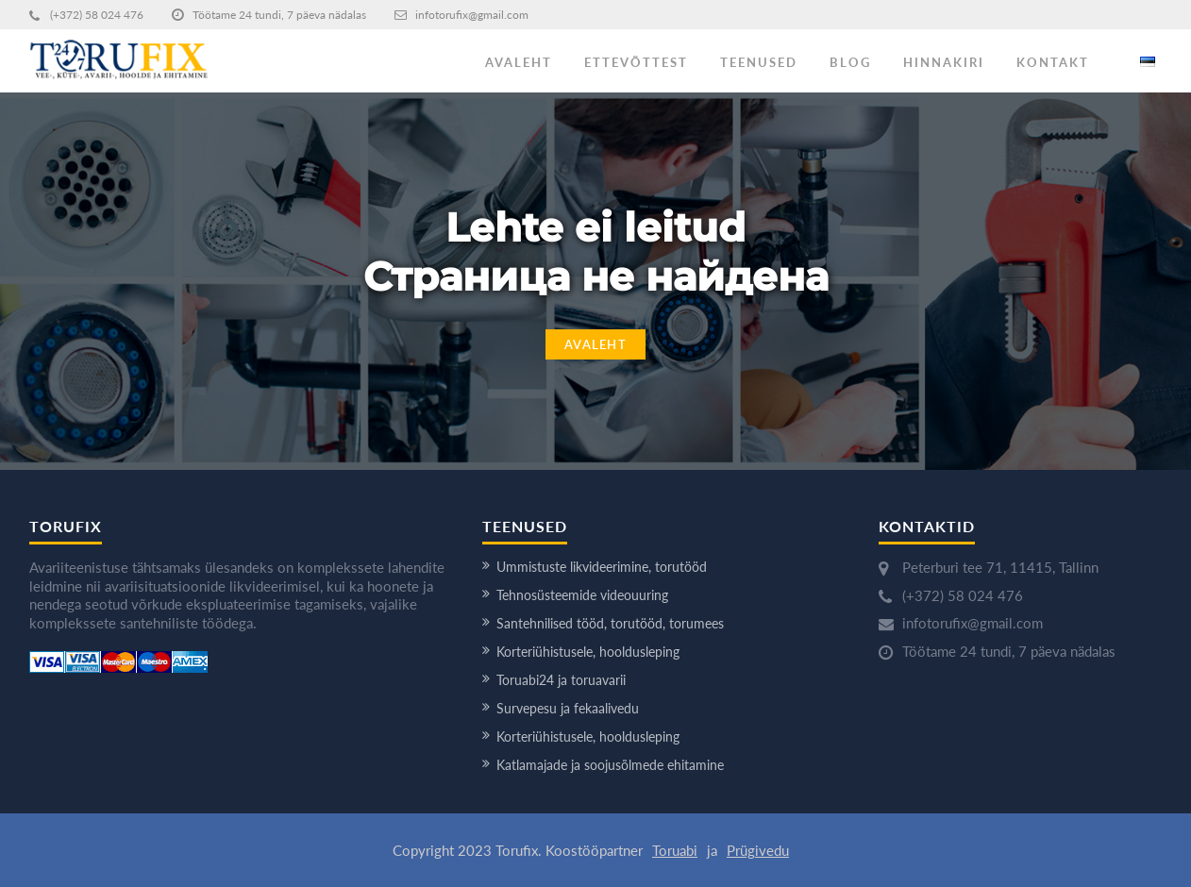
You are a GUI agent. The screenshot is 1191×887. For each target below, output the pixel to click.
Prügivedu (758, 850)
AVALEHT (518, 62)
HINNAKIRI (943, 62)
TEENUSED (758, 62)
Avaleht (595, 344)
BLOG (850, 62)
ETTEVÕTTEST (636, 62)
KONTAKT (1052, 62)
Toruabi (674, 850)
